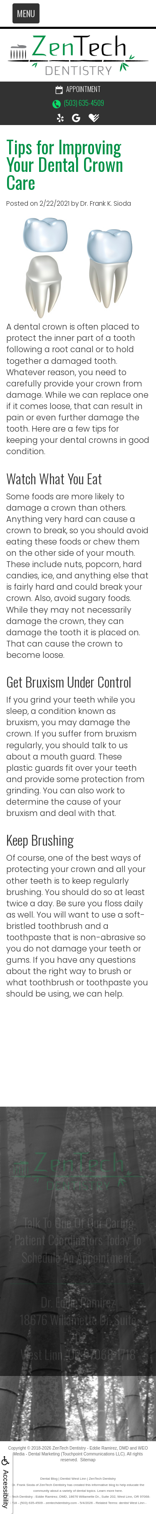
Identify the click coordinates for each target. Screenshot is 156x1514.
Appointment (78, 89)
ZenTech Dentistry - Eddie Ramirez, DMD (90, 1448)
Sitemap (88, 1460)
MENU (26, 13)
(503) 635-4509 (78, 103)
